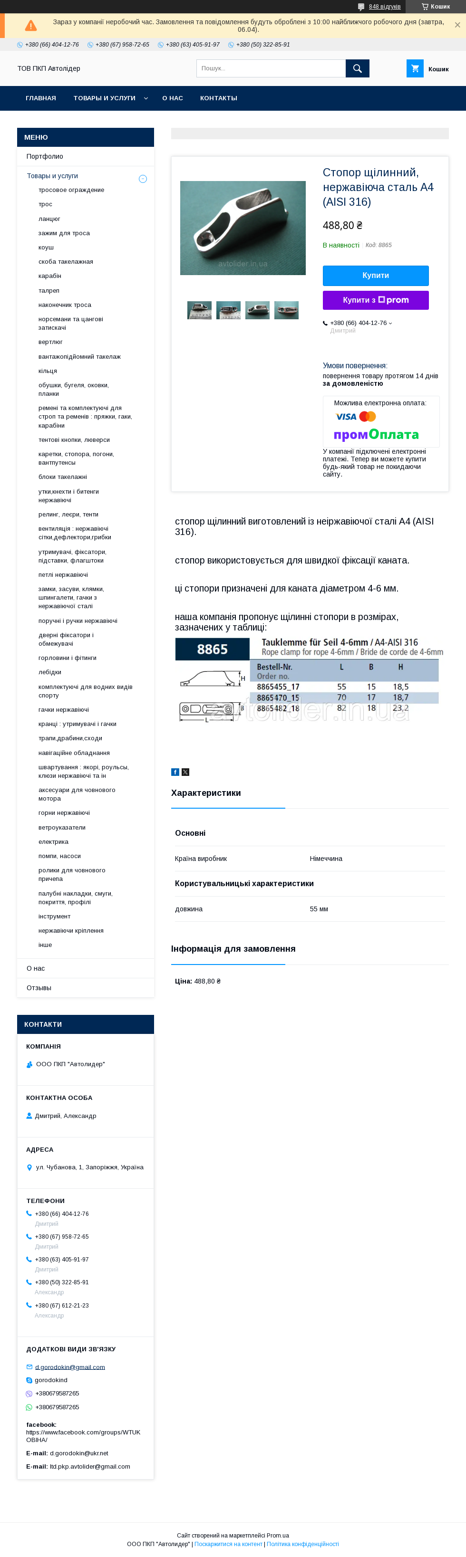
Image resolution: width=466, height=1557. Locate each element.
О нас (172, 98)
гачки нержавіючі (64, 709)
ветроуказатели (62, 827)
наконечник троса (65, 304)
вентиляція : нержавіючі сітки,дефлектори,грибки (75, 533)
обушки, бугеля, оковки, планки (74, 389)
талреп (49, 290)
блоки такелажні (63, 476)
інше (45, 944)
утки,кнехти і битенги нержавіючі (69, 496)
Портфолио (45, 156)
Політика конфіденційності (303, 1544)
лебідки (50, 672)
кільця (48, 370)
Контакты (218, 98)
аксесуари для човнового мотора (77, 794)
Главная (41, 98)
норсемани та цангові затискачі (71, 323)
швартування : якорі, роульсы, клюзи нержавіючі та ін (84, 771)
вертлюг (51, 341)
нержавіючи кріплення (71, 930)
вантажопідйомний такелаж (80, 356)
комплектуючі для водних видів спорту (86, 691)
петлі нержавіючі (63, 574)
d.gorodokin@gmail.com (70, 1366)
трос (45, 204)
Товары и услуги (104, 98)
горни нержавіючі (64, 812)
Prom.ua (278, 1535)
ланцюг (49, 218)
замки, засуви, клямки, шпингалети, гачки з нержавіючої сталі (71, 597)
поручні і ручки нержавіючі (78, 620)
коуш (46, 247)
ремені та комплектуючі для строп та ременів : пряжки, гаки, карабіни (85, 416)
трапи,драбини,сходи (70, 738)
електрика (53, 841)
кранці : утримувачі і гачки (77, 723)
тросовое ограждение (71, 189)
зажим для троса (64, 233)
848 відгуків (385, 6)
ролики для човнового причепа (72, 874)
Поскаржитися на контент (228, 1544)
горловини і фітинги (68, 657)
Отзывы (39, 988)
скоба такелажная (66, 261)
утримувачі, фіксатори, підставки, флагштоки (73, 556)
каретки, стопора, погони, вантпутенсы (76, 458)
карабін (50, 275)
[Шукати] (357, 68)
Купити (376, 275)
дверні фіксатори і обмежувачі (66, 639)
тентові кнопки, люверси (74, 439)
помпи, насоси (60, 856)
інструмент (54, 916)
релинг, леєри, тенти (68, 514)
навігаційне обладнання (74, 752)
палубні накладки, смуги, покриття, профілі (76, 898)
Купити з (375, 300)
